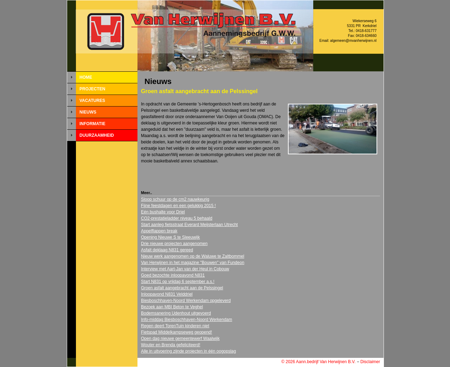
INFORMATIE (92, 123)
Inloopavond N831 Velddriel (167, 294)
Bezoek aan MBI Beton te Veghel (172, 306)
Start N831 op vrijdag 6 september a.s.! (177, 281)
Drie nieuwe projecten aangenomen (174, 243)
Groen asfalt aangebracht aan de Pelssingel (182, 287)
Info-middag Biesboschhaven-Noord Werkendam (186, 319)
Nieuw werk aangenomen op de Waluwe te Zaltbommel (192, 256)
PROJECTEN (92, 88)
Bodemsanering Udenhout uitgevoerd (176, 313)
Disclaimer (370, 361)
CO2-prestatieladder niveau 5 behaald (176, 218)
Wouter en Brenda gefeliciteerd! (170, 344)
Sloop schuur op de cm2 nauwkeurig (175, 199)
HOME (85, 77)
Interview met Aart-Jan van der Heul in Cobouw (185, 268)
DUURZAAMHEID (96, 135)
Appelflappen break (159, 230)
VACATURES (92, 100)
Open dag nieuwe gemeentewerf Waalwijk (180, 338)
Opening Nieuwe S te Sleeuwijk (170, 237)
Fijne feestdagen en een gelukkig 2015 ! (178, 205)
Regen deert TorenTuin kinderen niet (175, 325)
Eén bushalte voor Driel (163, 212)
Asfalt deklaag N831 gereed (167, 249)
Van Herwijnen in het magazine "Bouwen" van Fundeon (192, 262)
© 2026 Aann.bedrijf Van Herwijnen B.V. (318, 361)
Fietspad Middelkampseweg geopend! (176, 332)
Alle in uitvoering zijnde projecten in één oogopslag (188, 351)
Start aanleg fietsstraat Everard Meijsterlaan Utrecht (189, 224)
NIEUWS (87, 112)
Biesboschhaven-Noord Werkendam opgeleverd (186, 300)
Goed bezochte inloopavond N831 (173, 275)
